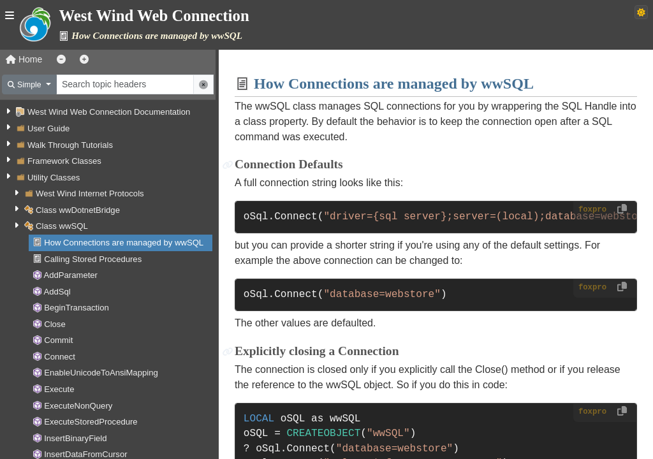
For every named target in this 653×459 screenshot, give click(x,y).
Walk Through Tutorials (70, 145)
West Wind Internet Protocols (90, 193)
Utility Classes (53, 177)
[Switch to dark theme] (641, 12)
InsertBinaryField (75, 438)
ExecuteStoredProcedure (90, 421)
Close (55, 324)
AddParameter (70, 275)
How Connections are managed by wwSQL (123, 242)
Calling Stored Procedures (93, 259)
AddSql (56, 291)
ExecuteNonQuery (78, 406)
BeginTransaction (76, 307)
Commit (58, 340)
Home (24, 59)
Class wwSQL (62, 226)
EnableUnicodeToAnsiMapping (101, 372)
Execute (59, 389)
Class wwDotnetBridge (78, 210)
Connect (59, 356)
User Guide (48, 128)
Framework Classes (64, 161)
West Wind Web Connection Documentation (108, 112)
